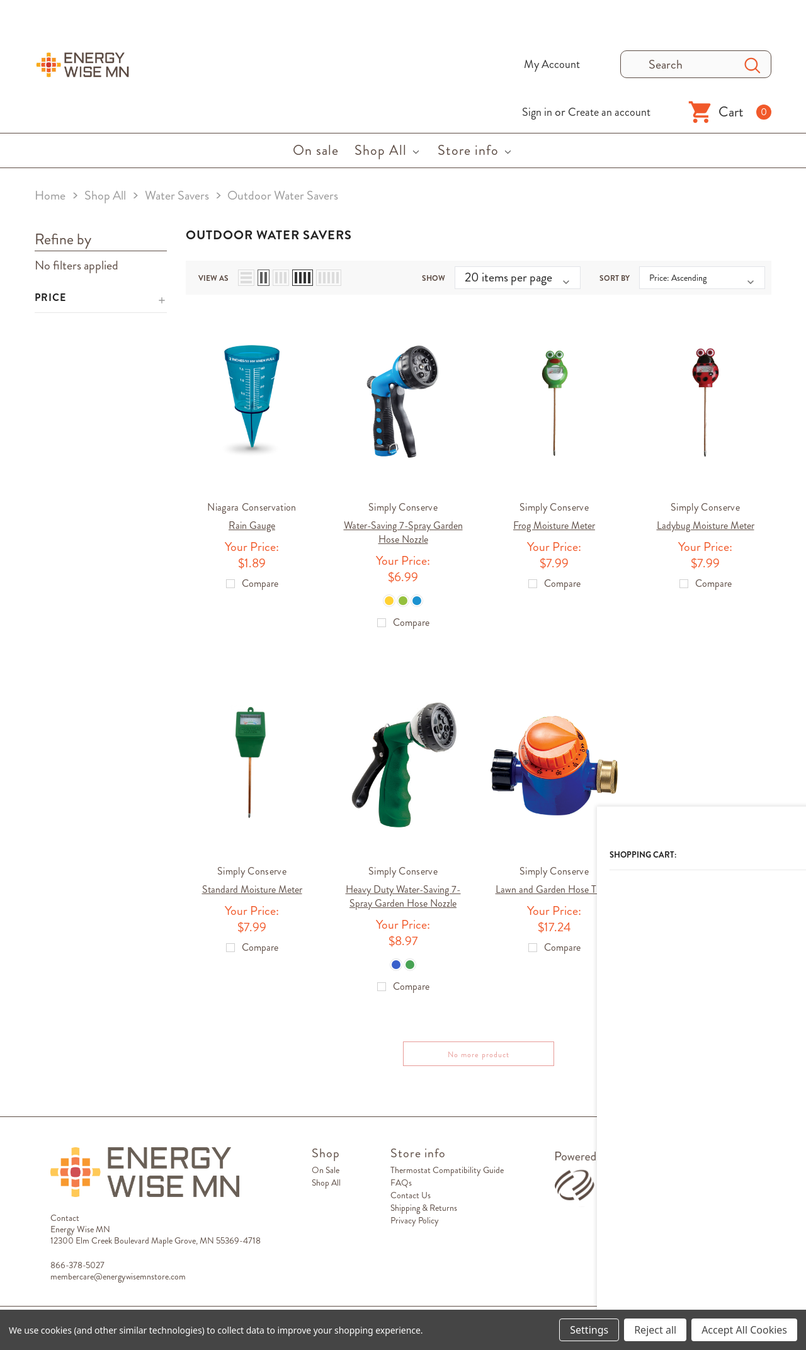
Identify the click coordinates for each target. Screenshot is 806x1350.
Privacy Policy (414, 1226)
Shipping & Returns (423, 1213)
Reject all (655, 1330)
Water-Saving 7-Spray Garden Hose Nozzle (403, 528)
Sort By (614, 274)
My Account (552, 64)
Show (433, 274)
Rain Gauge (252, 521)
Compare (747, 1059)
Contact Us (410, 1200)
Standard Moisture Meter (252, 890)
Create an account (609, 112)
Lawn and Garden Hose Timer (554, 890)
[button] (101, 298)
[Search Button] (752, 64)
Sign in (537, 112)
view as (213, 274)
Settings (589, 1330)
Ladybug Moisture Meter (705, 521)
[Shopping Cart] (729, 112)
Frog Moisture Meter (554, 521)
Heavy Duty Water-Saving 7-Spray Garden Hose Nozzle (403, 897)
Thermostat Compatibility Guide (447, 1175)
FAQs (401, 1188)
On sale (325, 1175)
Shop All (326, 1188)
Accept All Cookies (744, 1330)
